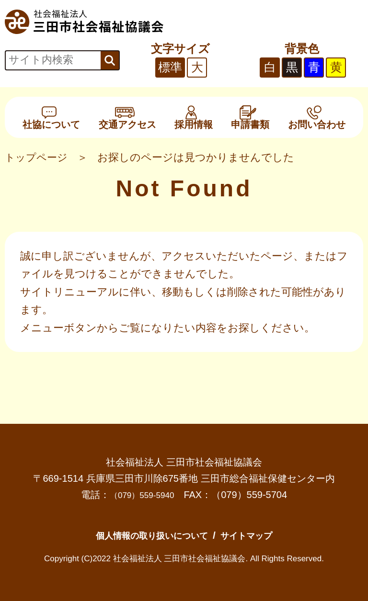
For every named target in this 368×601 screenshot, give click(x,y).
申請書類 (250, 117)
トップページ (37, 157)
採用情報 (193, 117)
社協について (51, 117)
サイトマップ (257, 535)
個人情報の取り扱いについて (146, 535)
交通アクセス (127, 117)
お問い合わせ (316, 117)
